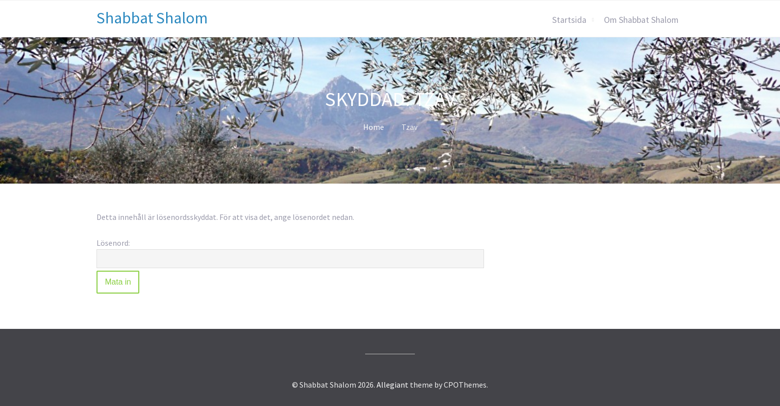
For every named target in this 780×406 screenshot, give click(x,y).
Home (373, 127)
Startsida (569, 19)
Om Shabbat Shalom (641, 19)
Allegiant (392, 385)
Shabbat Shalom (152, 18)
